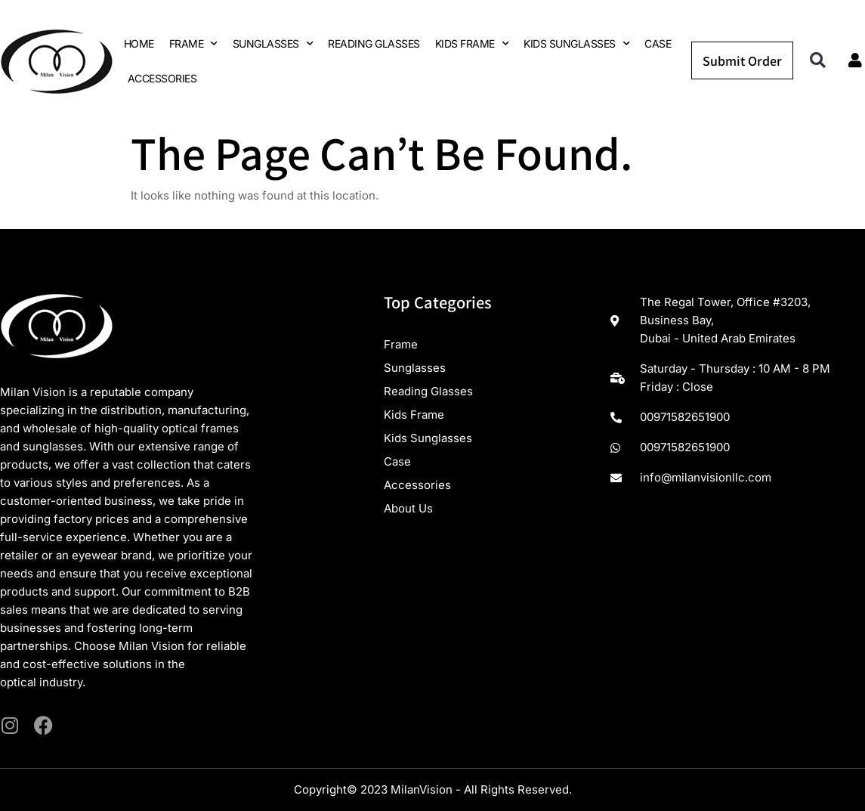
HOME (139, 43)
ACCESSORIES (162, 78)
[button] (818, 61)
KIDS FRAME (472, 44)
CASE (657, 43)
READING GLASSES (374, 43)
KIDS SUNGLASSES (576, 44)
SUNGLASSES (273, 44)
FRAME (193, 44)
